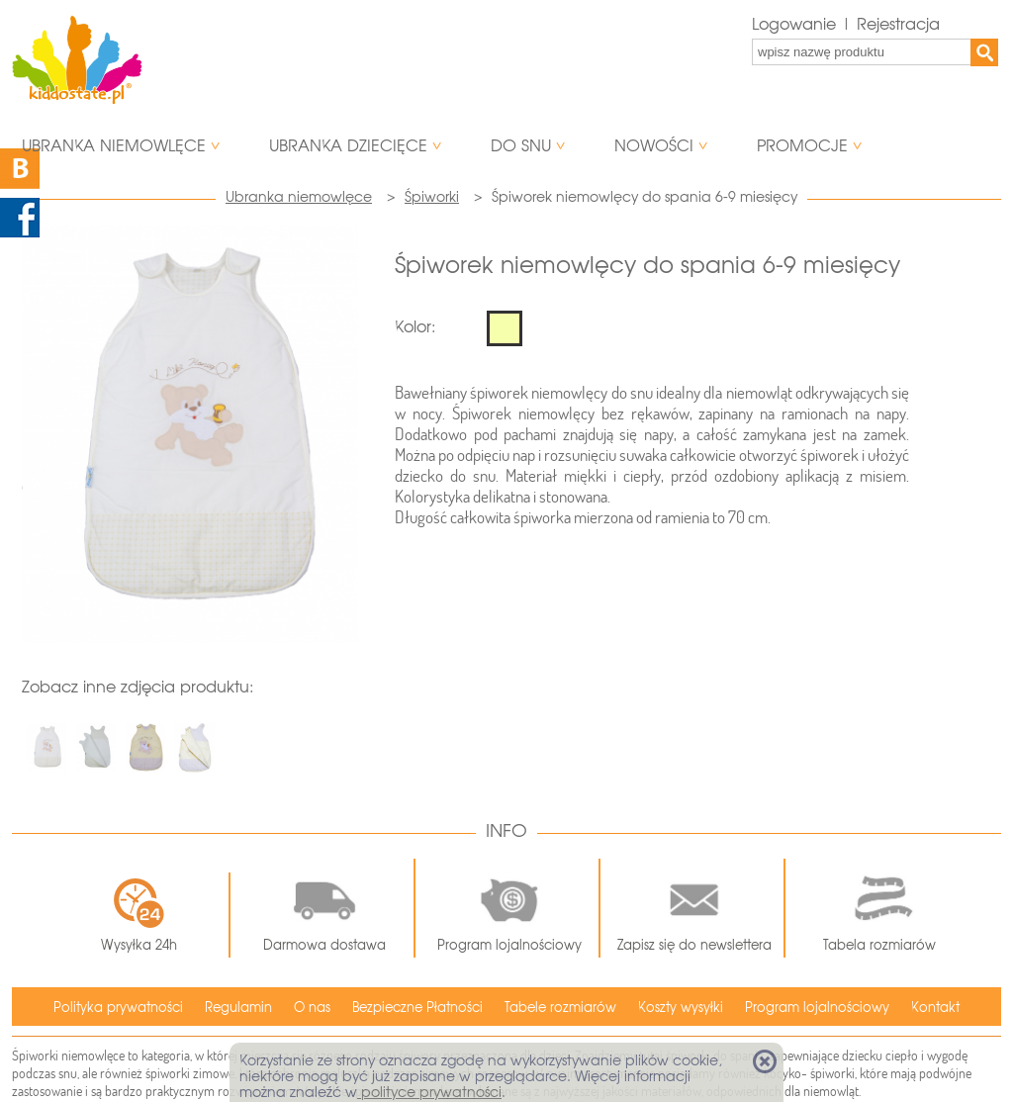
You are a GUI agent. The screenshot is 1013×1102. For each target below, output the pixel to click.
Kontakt (935, 1007)
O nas (312, 1007)
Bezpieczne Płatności (417, 1007)
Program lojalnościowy (509, 908)
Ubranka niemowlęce (114, 146)
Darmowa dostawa (324, 908)
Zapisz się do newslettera (694, 908)
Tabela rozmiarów (879, 908)
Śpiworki (432, 197)
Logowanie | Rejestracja (846, 24)
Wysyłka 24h (139, 915)
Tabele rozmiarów (560, 1007)
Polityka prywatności (118, 1007)
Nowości (653, 146)
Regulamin (238, 1007)
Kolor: (415, 327)
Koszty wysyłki (680, 1007)
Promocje (802, 146)
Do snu (521, 146)
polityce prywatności (429, 1092)
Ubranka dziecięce (348, 146)
